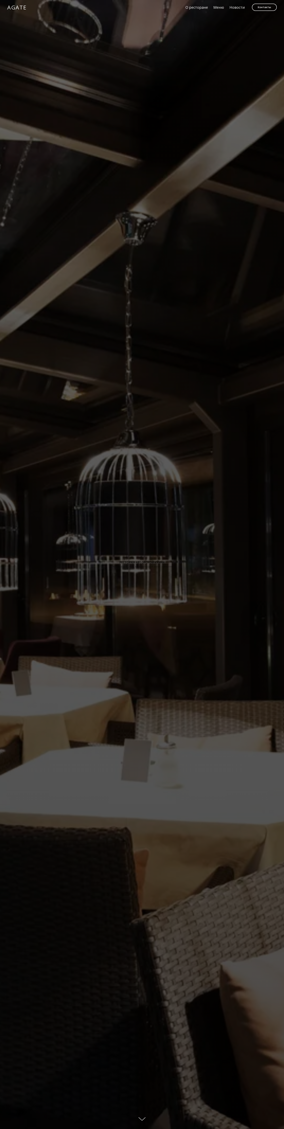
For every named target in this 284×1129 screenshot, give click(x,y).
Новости (237, 7)
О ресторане (196, 7)
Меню (218, 7)
